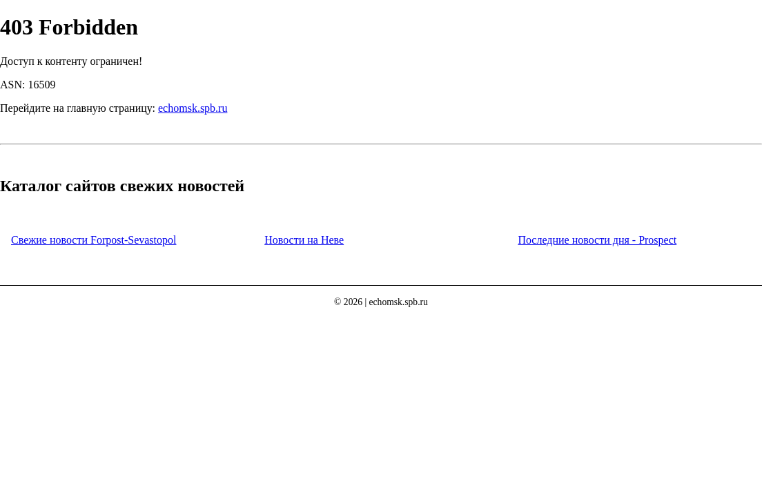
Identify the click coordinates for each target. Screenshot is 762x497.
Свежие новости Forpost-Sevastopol (93, 240)
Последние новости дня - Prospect (597, 240)
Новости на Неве (304, 240)
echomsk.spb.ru (192, 108)
